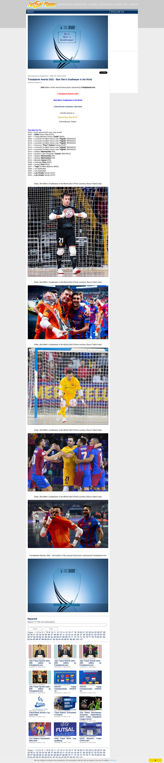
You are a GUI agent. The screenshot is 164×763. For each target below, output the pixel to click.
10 (52, 632)
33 (40, 634)
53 (98, 634)
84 (31, 639)
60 (40, 637)
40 (60, 634)
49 (87, 634)
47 (81, 634)
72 (75, 637)
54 (101, 634)
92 (54, 639)
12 (58, 632)
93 (57, 639)
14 (63, 632)
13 (61, 632)
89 (45, 639)
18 (75, 632)
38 (55, 634)
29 (28, 634)
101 (81, 639)
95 (62, 639)
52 (95, 634)
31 (34, 634)
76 (87, 637)
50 (89, 634)
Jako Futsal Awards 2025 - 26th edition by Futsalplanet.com (40, 663)
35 (46, 634)
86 (37, 639)
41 (63, 634)
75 (84, 637)
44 (72, 634)
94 (60, 639)
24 (92, 632)
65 (55, 637)
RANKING (134, 4)
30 (31, 634)
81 (101, 637)
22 (87, 632)
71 (72, 637)
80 (98, 637)
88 (43, 639)
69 (66, 637)
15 (66, 632)
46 (78, 634)
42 (66, 634)
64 (52, 637)
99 (74, 639)
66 (57, 637)
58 (34, 637)
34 (43, 634)
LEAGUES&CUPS (106, 4)
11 (55, 632)
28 (104, 632)
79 (95, 637)
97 (68, 639)
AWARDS (118, 4)
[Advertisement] (123, 71)
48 (84, 634)
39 (57, 634)
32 (37, 634)
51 (92, 634)
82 (104, 637)
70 (69, 637)
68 (63, 637)
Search (35, 629)
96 (65, 639)
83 (28, 639)
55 (104, 634)
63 (49, 637)
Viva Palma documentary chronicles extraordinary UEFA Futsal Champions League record (90, 716)
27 (101, 632)
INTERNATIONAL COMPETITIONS (73, 4)
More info (113, 760)
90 (48, 639)
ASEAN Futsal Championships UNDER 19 (65, 689)
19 (78, 632)
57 (31, 637)
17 (72, 632)
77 (89, 637)
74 (81, 637)
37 (52, 634)
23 (90, 632)
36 (49, 634)
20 (81, 632)
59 (37, 637)
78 (92, 637)
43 (69, 634)
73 (78, 637)
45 (75, 634)
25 (95, 632)
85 (34, 639)
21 (84, 632)
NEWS (125, 4)
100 (77, 639)
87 (40, 639)
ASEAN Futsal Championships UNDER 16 (90, 689)
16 (69, 632)
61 (43, 637)
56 (28, 637)
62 (46, 637)
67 (60, 637)
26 (98, 632)
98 (71, 639)
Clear (51, 629)
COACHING (93, 4)
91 (51, 639)
